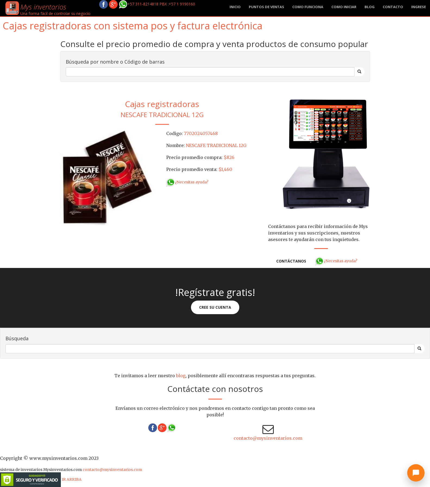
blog (370, 6)
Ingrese (418, 6)
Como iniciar (343, 6)
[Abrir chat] (416, 473)
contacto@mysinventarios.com (268, 438)
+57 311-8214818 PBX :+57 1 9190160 (157, 4)
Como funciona (307, 6)
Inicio (235, 6)
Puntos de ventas (266, 6)
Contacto (393, 6)
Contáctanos (291, 261)
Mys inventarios (43, 6)
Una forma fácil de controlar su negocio (55, 13)
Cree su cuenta (215, 307)
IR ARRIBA (71, 479)
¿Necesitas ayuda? (187, 182)
